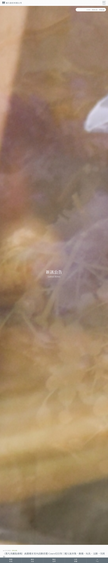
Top (97, 560)
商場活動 (101, 10)
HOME (88, 10)
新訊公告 (94, 10)
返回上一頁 (80, 10)
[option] (54, 275)
